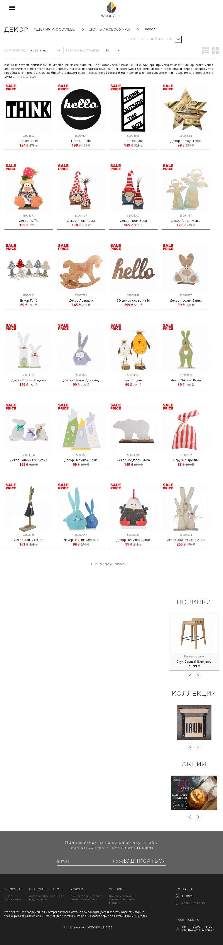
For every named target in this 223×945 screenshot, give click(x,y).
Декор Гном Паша (81, 221)
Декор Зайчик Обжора (81, 540)
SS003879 (81, 375)
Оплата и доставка (122, 899)
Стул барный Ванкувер (194, 662)
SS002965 (28, 535)
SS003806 (28, 455)
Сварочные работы (84, 899)
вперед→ (121, 564)
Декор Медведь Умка (133, 460)
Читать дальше (26, 76)
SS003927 (186, 295)
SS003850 (186, 375)
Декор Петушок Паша (81, 460)
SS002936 (133, 535)
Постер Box (133, 141)
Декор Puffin (28, 221)
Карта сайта (12, 899)
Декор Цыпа (133, 380)
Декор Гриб (29, 300)
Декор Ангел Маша (186, 221)
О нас (8, 895)
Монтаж (114, 902)
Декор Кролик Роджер (28, 380)
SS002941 (81, 535)
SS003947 (133, 295)
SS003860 (133, 375)
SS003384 (133, 455)
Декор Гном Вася (133, 221)
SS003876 (81, 455)
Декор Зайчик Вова (186, 380)
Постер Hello (81, 141)
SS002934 (186, 535)
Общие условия (120, 895)
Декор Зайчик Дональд (81, 380)
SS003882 (28, 375)
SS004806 (133, 136)
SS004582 (186, 136)
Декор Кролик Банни (186, 300)
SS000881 (28, 295)
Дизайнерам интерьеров (46, 895)
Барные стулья (194, 656)
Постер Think (28, 141)
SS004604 (81, 136)
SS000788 (81, 295)
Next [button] (198, 675)
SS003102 (186, 455)
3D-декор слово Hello (133, 300)
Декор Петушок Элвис (133, 540)
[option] (194, 641)
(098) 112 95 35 (193, 903)
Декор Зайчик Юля (28, 540)
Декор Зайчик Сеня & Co (186, 540)
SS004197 (81, 215)
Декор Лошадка (81, 300)
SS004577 (28, 215)
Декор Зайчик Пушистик (28, 460)
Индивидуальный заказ (87, 895)
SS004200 (133, 215)
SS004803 (28, 136)
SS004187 (186, 215)
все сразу (106, 564)
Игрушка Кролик (185, 460)
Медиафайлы (38, 899)
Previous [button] (189, 675)
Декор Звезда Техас (185, 141)
